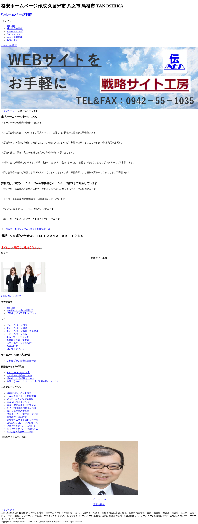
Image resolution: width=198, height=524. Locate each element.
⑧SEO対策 (12, 346)
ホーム (4, 45)
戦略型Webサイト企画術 (19, 393)
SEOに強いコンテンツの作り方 (22, 423)
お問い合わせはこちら (12, 296)
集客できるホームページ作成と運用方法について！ (32, 381)
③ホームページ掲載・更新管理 (22, 331)
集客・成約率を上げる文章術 (21, 405)
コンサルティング (16, 349)
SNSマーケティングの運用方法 (22, 428)
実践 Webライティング (18, 402)
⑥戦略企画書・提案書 (18, 340)
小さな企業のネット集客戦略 (21, 396)
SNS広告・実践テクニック (20, 431)
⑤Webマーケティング (18, 337)
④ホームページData (17, 334)
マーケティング (14, 31)
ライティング (13, 34)
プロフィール (99, 499)
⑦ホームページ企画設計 (19, 343)
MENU (7, 21)
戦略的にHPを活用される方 (20, 378)
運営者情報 (99, 504)
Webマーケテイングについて (21, 426)
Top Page (11, 26)
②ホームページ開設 (17, 328)
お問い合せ (12, 40)
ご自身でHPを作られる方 (19, 375)
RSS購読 (12, 45)
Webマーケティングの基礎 (20, 399)
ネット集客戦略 (14, 37)
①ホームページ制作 (16, 14)
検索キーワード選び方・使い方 (22, 414)
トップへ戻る (8, 510)
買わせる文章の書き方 (18, 411)
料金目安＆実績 (14, 28)
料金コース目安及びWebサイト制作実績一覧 (28, 229)
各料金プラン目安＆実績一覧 (21, 360)
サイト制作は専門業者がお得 (21, 408)
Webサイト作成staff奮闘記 (20, 310)
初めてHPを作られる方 (18, 372)
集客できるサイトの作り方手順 (22, 420)
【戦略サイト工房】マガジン (21, 313)
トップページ (8, 111)
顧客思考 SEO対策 (17, 417)
